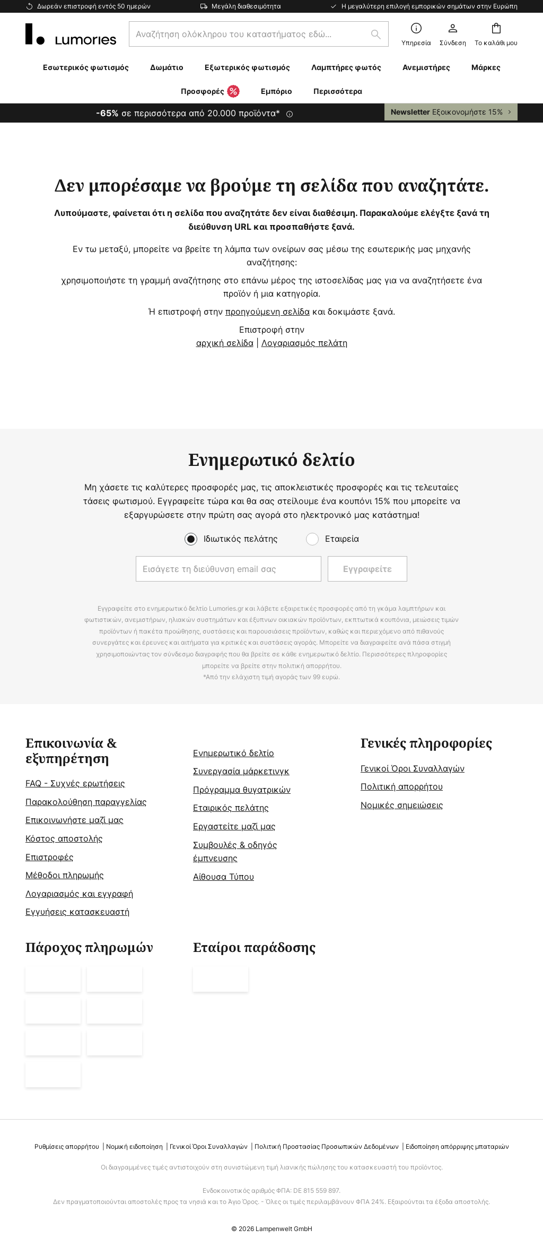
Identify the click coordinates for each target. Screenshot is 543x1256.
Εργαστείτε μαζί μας (234, 826)
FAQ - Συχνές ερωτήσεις (75, 783)
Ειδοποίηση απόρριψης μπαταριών (457, 1146)
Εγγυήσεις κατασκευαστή (77, 911)
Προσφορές (210, 92)
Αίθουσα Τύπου (223, 876)
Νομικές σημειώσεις (402, 805)
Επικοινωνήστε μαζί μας (74, 820)
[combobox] (258, 34)
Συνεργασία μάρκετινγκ (241, 771)
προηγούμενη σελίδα (267, 311)
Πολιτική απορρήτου (402, 786)
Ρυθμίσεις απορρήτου (66, 1146)
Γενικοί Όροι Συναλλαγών (413, 768)
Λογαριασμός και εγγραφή (79, 893)
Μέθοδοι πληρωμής (64, 875)
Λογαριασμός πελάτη (304, 343)
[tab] (103, 827)
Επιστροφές (49, 857)
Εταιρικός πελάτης (231, 807)
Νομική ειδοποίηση (134, 1146)
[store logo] (70, 34)
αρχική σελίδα (224, 343)
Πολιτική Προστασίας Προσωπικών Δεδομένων (327, 1146)
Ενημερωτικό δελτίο (233, 753)
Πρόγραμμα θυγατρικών (242, 789)
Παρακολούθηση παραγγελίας (86, 802)
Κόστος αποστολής (64, 838)
